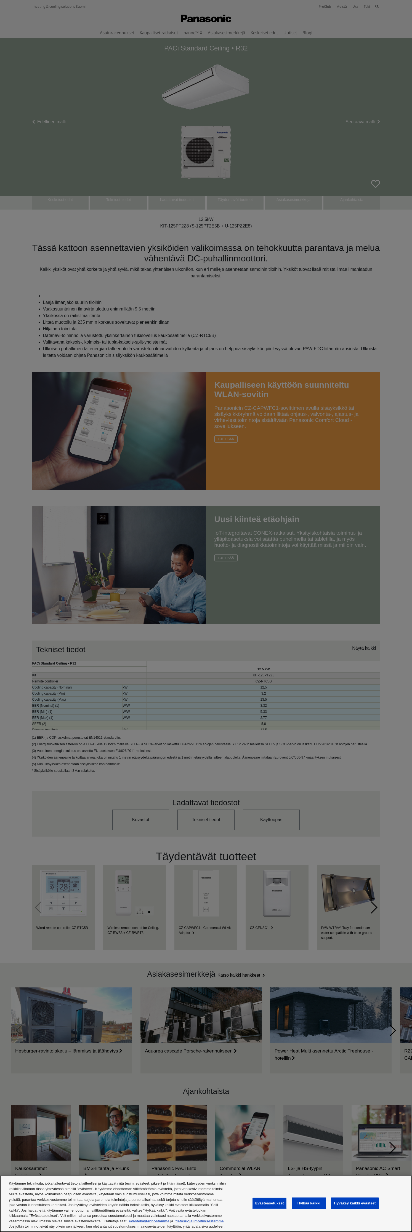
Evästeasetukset (269, 1203)
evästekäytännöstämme (149, 1221)
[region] (206, 1203)
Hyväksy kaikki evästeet (355, 1203)
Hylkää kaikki (308, 1203)
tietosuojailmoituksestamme (200, 1221)
